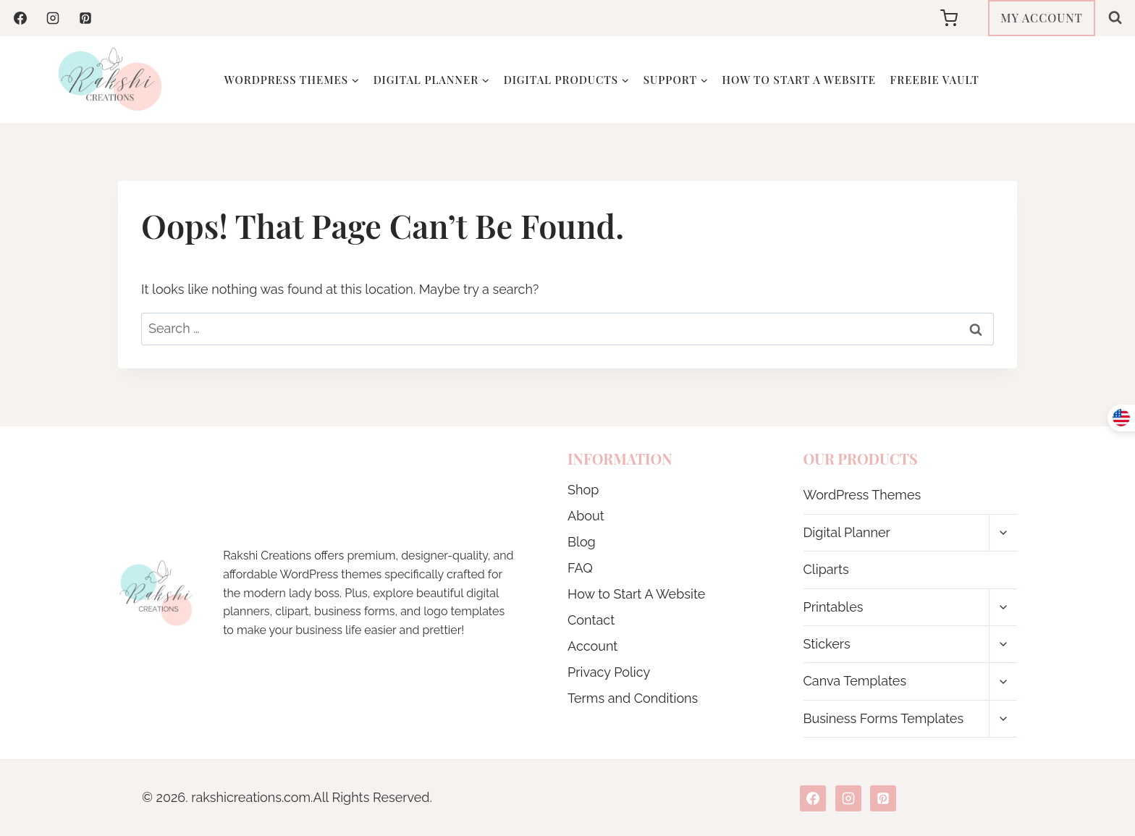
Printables (833, 607)
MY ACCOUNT (1041, 17)
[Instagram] (53, 18)
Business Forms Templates (883, 718)
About (586, 515)
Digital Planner (846, 532)
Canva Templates (855, 680)
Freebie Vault (934, 79)
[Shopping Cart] (960, 18)
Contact (591, 620)
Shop (583, 489)
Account (592, 646)
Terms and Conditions (633, 698)
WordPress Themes (862, 494)
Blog (582, 541)
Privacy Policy (609, 672)
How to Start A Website (799, 79)
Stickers (827, 643)
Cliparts (826, 569)
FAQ (580, 567)
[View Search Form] (1115, 17)
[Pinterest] (85, 18)
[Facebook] (20, 18)
